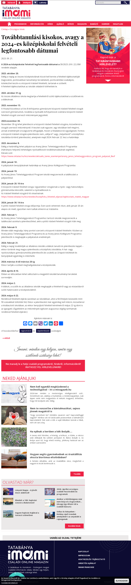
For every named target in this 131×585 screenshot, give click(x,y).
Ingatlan (118, 24)
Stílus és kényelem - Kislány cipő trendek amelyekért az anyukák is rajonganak (69, 515)
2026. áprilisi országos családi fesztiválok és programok (67, 491)
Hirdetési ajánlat (87, 563)
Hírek (50, 24)
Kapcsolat (83, 551)
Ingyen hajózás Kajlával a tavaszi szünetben (27, 513)
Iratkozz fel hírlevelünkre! (43, 366)
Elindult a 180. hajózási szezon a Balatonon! (26, 501)
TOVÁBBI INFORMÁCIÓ (9, 583)
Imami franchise (86, 567)
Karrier (105, 24)
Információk (37, 24)
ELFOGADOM (122, 581)
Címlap (9, 23)
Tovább (77, 474)
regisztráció (26, 330)
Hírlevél (11, 2)
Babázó (94, 24)
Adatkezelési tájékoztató (91, 559)
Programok (20, 24)
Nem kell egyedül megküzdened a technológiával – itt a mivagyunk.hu (50, 388)
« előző (6, 338)
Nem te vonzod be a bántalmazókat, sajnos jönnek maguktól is (55, 410)
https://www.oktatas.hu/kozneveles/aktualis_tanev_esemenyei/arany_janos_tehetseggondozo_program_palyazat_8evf (58, 156)
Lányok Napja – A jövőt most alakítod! (26, 491)
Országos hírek (17, 29)
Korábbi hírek (74, 526)
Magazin (82, 24)
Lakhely (42, 2)
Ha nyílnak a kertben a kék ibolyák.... (51, 431)
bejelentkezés (43, 330)
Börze (71, 24)
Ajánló (60, 24)
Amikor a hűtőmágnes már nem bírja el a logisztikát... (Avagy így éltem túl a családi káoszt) (69, 503)
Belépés (27, 2)
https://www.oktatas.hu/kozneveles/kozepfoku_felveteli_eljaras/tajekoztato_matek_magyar (45, 196)
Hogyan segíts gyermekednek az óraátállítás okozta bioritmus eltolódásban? (56, 456)
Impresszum (84, 555)
